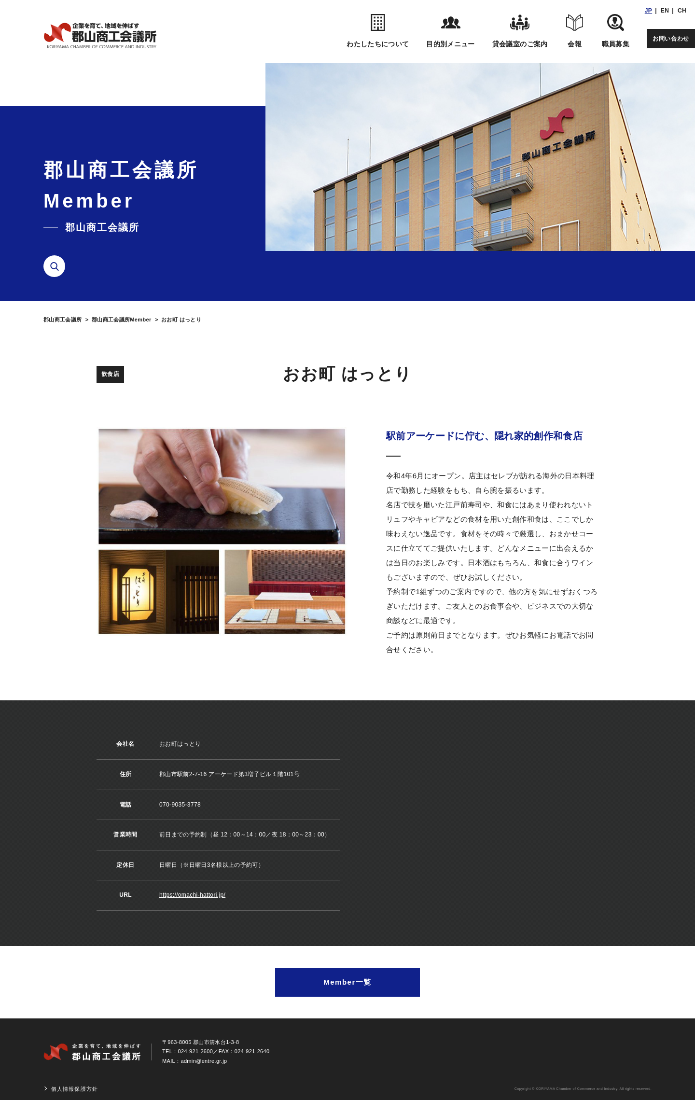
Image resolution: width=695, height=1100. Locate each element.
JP (648, 10)
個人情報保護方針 (74, 1089)
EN (665, 10)
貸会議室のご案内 (520, 31)
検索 (58, 266)
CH (682, 10)
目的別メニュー (450, 31)
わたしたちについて (378, 31)
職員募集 (615, 31)
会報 (574, 31)
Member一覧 (347, 982)
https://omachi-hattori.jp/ (192, 894)
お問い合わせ (671, 38)
